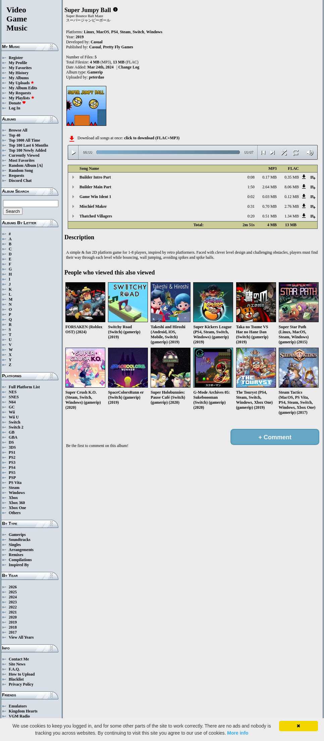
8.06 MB (291, 187)
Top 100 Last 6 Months (28, 145)
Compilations (20, 559)
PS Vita (15, 482)
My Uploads (21, 83)
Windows (17, 492)
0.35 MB (291, 177)
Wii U (14, 417)
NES (12, 392)
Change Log (128, 67)
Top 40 (14, 135)
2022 (13, 607)
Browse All (18, 130)
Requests (16, 175)
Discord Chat (20, 180)
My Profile (18, 62)
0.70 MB (269, 206)
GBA (13, 437)
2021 (13, 612)
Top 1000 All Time (24, 140)
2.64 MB (269, 187)
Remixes (16, 554)
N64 (12, 402)
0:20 (251, 216)
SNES (14, 397)
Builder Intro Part (95, 177)
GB (11, 432)
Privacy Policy (21, 684)
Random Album (22, 165)
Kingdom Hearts (23, 711)
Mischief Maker (93, 206)
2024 (13, 597)
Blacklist (16, 679)
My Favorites (20, 67)
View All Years (21, 637)
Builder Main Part (95, 187)
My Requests (20, 93)
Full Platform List (24, 387)
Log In (14, 108)
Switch (14, 422)
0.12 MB (291, 196)
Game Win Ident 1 (95, 196)
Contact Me (19, 659)
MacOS (102, 32)
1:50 (251, 187)
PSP (12, 477)
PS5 (12, 472)
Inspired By (19, 564)
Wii (12, 412)
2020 (13, 617)
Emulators (18, 706)
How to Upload (22, 674)
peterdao (96, 77)
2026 (13, 587)
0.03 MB (269, 196)
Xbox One (17, 507)
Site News (17, 664)
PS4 (12, 467)
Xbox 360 (17, 502)
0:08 (251, 177)
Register (16, 57)
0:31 (251, 206)
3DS (12, 447)
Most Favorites (22, 160)
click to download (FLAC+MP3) (151, 138)
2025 (13, 592)
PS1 (12, 452)
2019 (13, 622)
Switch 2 (16, 427)
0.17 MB (269, 177)
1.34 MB (291, 216)
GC (12, 407)
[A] (40, 165)
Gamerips (17, 534)
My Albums (19, 78)
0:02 (251, 196)
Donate (17, 103)
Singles (15, 544)
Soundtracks (20, 539)
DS (11, 442)
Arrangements (21, 549)
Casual (96, 42)
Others (14, 512)
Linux (89, 32)
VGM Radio (19, 716)
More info (237, 733)
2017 (13, 632)
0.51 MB (269, 216)
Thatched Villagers (95, 216)
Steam (14, 487)
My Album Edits (23, 88)
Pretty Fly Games (118, 47)
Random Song (21, 170)
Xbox (13, 497)
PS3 (12, 462)
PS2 (12, 457)
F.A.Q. (14, 669)
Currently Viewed (24, 155)
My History (19, 72)
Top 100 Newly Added (27, 150)
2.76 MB (291, 206)
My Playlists (22, 98)
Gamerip (95, 72)
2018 (13, 627)
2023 (13, 602)
